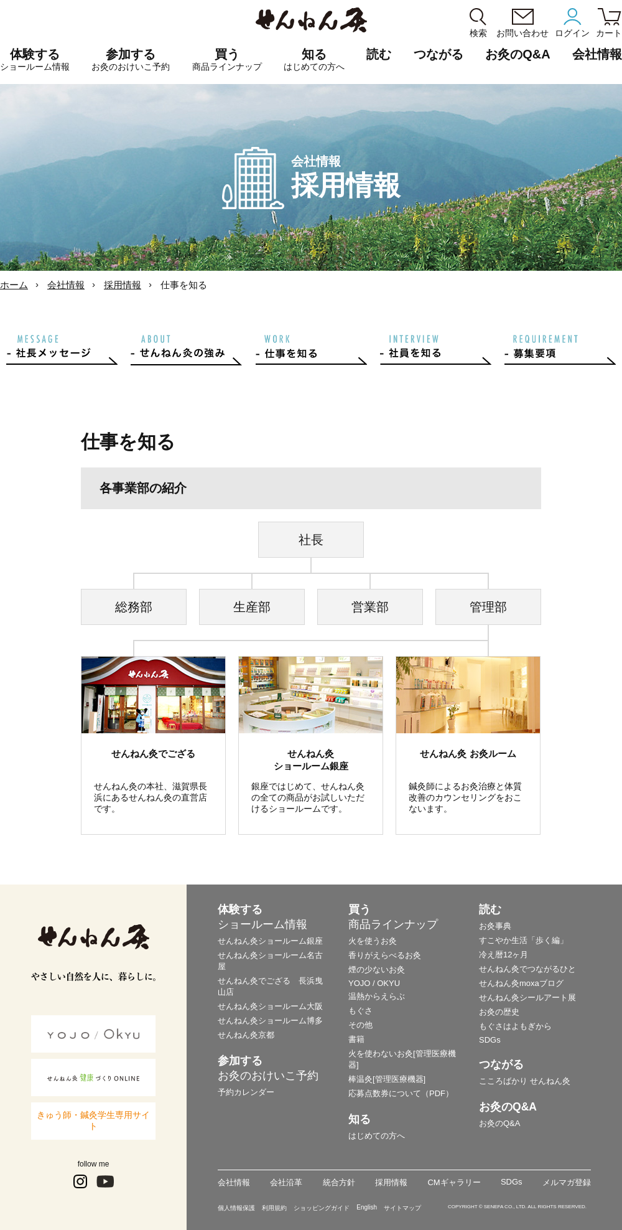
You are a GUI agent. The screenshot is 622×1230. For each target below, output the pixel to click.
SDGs (490, 1040)
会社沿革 (286, 1182)
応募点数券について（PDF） (400, 1093)
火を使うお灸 (372, 941)
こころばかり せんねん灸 (524, 1081)
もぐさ (360, 1010)
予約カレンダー (246, 1092)
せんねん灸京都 (246, 1035)
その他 (360, 1025)
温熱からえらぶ (376, 996)
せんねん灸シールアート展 (527, 997)
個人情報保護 (236, 1207)
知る (314, 59)
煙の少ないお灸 (376, 969)
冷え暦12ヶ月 (503, 954)
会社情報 (66, 284)
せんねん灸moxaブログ (521, 983)
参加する (130, 59)
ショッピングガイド (322, 1207)
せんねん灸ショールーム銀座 (270, 941)
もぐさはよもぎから (515, 1026)
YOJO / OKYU (374, 983)
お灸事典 (495, 926)
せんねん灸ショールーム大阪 (270, 1006)
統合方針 (339, 1182)
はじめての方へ (376, 1135)
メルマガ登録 (566, 1182)
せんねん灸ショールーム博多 (270, 1020)
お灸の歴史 (499, 1011)
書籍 (356, 1039)
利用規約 (274, 1207)
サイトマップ (402, 1207)
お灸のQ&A (517, 54)
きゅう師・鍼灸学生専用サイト (93, 1120)
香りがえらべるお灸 (384, 955)
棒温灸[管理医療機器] (386, 1079)
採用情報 (122, 284)
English (366, 1207)
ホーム (14, 284)
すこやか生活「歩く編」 (523, 940)
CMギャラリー (453, 1182)
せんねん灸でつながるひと (527, 969)
